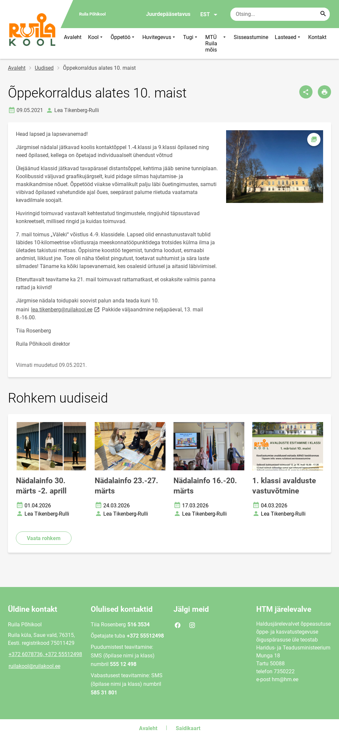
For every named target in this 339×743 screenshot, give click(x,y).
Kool (96, 43)
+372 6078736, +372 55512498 (45, 654)
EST (209, 15)
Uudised (44, 68)
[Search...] (323, 14)
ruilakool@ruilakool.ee (34, 666)
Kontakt (317, 37)
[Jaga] (306, 91)
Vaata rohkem (44, 538)
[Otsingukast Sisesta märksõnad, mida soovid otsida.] (280, 14)
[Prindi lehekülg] (324, 91)
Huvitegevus (159, 43)
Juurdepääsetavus (168, 14)
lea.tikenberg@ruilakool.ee (66, 309)
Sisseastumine (251, 37)
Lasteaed (288, 43)
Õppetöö (123, 43)
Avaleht (72, 37)
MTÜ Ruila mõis (216, 43)
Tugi (191, 43)
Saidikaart (188, 728)
